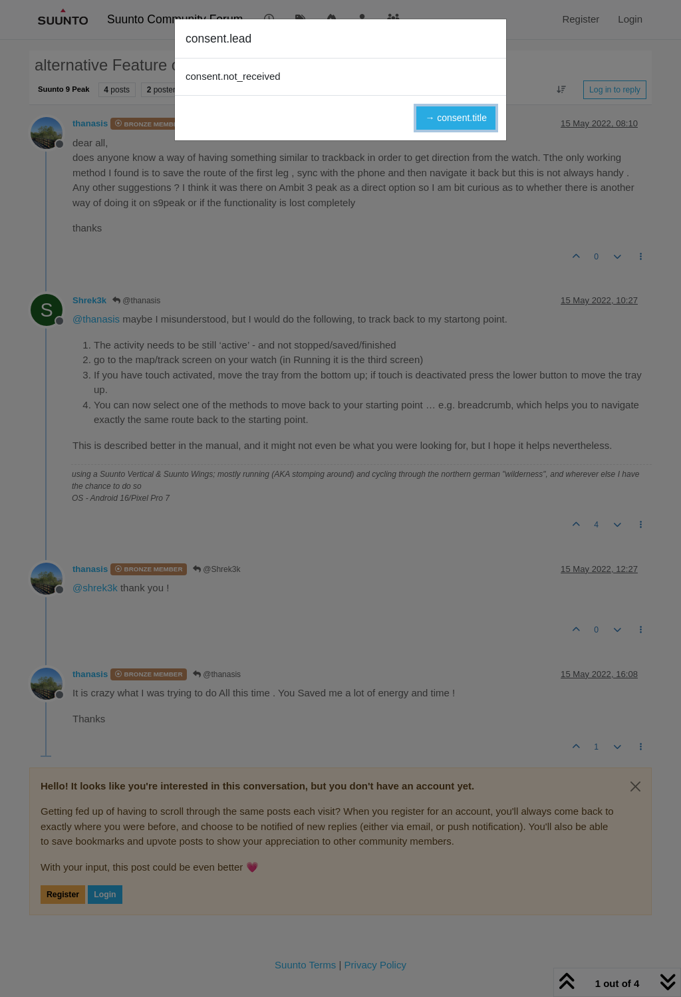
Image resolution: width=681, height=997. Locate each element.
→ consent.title (456, 117)
